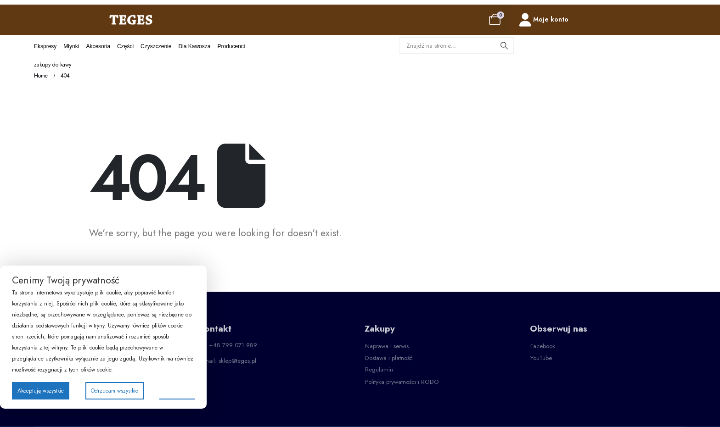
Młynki (71, 46)
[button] (387, 346)
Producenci (231, 46)
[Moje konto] (543, 20)
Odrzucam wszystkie (114, 391)
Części (125, 46)
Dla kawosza (194, 46)
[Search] (504, 45)
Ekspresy (45, 46)
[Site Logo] (131, 19)
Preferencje (177, 390)
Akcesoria (98, 46)
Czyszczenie (156, 46)
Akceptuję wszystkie (40, 391)
